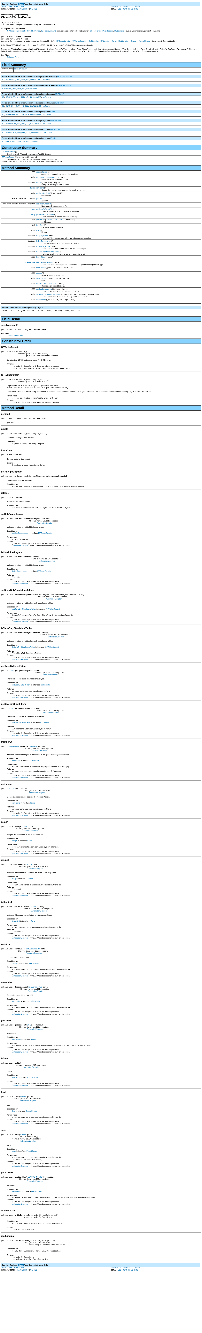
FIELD (18, 9)
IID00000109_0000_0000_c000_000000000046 (24, 137)
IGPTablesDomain (33, 31)
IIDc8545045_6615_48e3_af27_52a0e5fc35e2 (23, 127)
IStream (43, 270)
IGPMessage (30, 275)
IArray (33, 218)
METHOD (33, 9)
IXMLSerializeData (52, 184)
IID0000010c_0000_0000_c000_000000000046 (19, 145)
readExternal (41, 281)
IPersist (98, 31)
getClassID (40, 201)
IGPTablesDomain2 (48, 31)
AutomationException (45, 548)
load (38, 270)
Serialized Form (13, 59)
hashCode (40, 235)
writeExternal (41, 316)
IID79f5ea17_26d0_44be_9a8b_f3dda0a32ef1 (23, 82)
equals (38, 189)
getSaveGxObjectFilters (45, 224)
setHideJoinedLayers (44, 304)
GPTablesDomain (8, 156)
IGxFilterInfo (21, 31)
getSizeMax (40, 229)
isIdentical (40, 258)
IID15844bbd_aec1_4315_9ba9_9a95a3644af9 (19, 91)
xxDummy (46, 82)
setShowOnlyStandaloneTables (48, 310)
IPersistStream (107, 31)
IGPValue (48, 275)
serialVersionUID (20, 71)
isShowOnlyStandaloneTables (47, 264)
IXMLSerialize (119, 31)
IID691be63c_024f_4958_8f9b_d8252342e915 (23, 100)
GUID (48, 201)
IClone (91, 31)
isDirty (38, 241)
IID (3, 82)
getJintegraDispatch (43, 212)
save (38, 293)
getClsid (39, 207)
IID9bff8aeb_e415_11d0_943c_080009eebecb (23, 118)
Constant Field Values (15, 352)
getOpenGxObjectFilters (45, 218)
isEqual (39, 247)
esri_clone (40, 195)
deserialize (40, 184)
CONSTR (25, 9)
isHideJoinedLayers (43, 252)
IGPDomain (11, 31)
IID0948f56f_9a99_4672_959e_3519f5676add (23, 109)
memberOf (40, 275)
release (39, 287)
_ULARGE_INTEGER (54, 229)
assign (38, 178)
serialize (39, 298)
